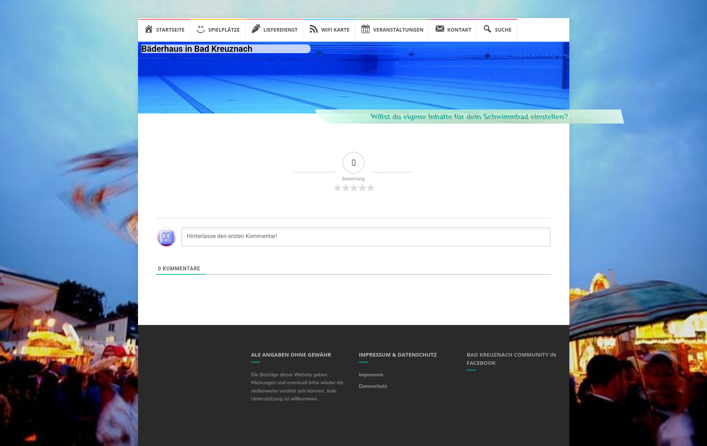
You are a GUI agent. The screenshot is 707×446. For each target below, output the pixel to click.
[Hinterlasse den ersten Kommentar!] (366, 237)
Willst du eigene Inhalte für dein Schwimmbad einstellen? (521, 116)
